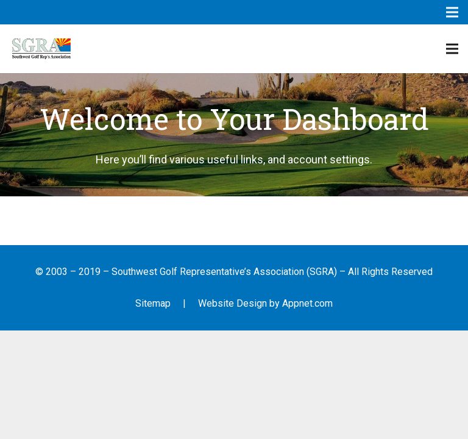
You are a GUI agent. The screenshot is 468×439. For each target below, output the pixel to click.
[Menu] (452, 49)
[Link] (41, 49)
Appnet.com (307, 303)
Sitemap (153, 303)
